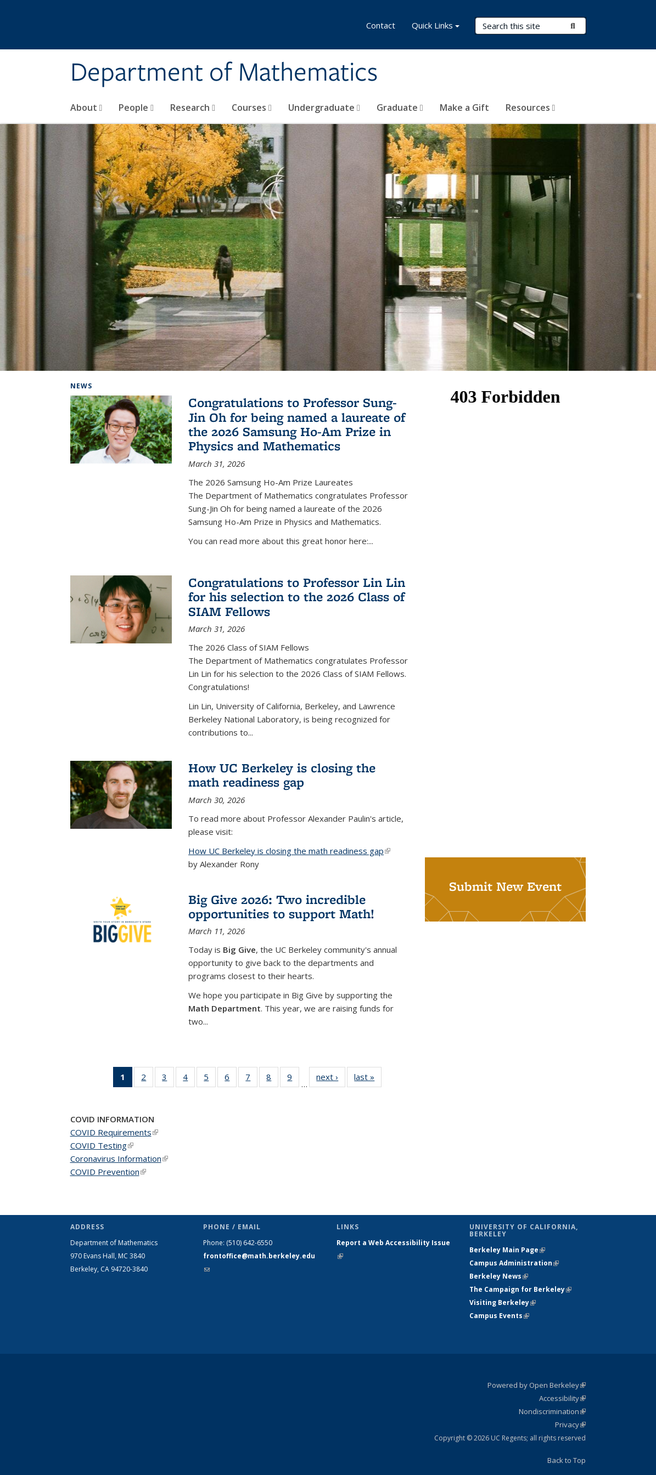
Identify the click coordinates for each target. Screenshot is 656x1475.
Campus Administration (514, 1263)
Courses (252, 107)
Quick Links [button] (435, 26)
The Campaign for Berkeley (520, 1289)
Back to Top (566, 1460)
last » (368, 1076)
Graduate (400, 107)
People (136, 107)
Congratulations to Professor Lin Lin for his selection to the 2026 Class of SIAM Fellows (296, 597)
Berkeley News (498, 1276)
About (86, 107)
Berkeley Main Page (507, 1249)
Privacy (570, 1424)
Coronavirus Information (119, 1158)
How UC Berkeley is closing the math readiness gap (281, 774)
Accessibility (562, 1398)
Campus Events (499, 1315)
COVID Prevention (108, 1171)
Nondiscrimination (552, 1411)
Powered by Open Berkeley (536, 1385)
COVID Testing (101, 1145)
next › (330, 1076)
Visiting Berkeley (502, 1302)
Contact (380, 25)
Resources (531, 107)
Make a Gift (464, 107)
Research (192, 107)
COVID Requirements (114, 1132)
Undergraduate (324, 107)
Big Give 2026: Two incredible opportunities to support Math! (281, 906)
